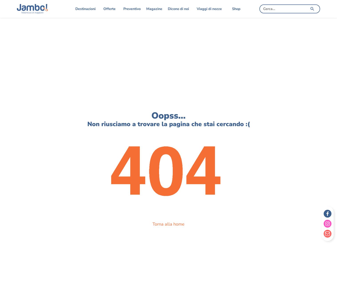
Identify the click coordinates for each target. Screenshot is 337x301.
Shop (236, 8)
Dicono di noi (178, 8)
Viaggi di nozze (209, 8)
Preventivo (132, 8)
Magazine (154, 8)
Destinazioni (85, 8)
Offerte (109, 8)
